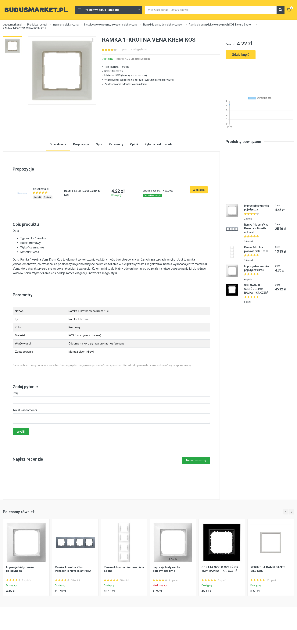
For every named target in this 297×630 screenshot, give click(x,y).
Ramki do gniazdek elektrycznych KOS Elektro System (221, 24)
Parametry (116, 144)
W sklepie (199, 189)
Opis (99, 144)
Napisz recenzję (196, 460)
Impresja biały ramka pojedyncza (20, 569)
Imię (15, 393)
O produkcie (58, 144)
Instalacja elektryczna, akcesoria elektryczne (111, 24)
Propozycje (81, 144)
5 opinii (123, 49)
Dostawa (47, 197)
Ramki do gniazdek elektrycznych (163, 24)
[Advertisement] (260, 76)
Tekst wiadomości (25, 410)
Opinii (134, 144)
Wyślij (21, 431)
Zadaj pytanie (139, 49)
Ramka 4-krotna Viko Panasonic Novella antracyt (256, 228)
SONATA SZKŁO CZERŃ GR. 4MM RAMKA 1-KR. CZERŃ (256, 289)
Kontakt (37, 197)
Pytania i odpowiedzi (159, 144)
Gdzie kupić (240, 55)
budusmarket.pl (12, 24)
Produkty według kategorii (109, 10)
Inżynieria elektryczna (66, 24)
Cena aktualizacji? (152, 195)
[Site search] (211, 10)
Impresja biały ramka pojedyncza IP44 (166, 569)
